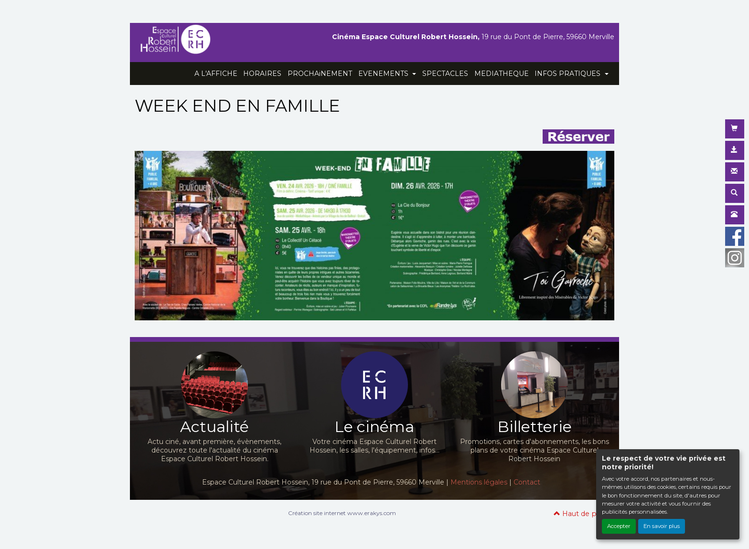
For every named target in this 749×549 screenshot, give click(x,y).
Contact (527, 482)
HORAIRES (262, 73)
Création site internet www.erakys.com (342, 513)
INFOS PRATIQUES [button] (568, 73)
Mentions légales (478, 482)
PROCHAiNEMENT (320, 73)
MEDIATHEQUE (501, 73)
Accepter (619, 526)
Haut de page (582, 513)
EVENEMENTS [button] (384, 73)
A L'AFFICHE (215, 73)
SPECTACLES (445, 73)
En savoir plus (661, 526)
